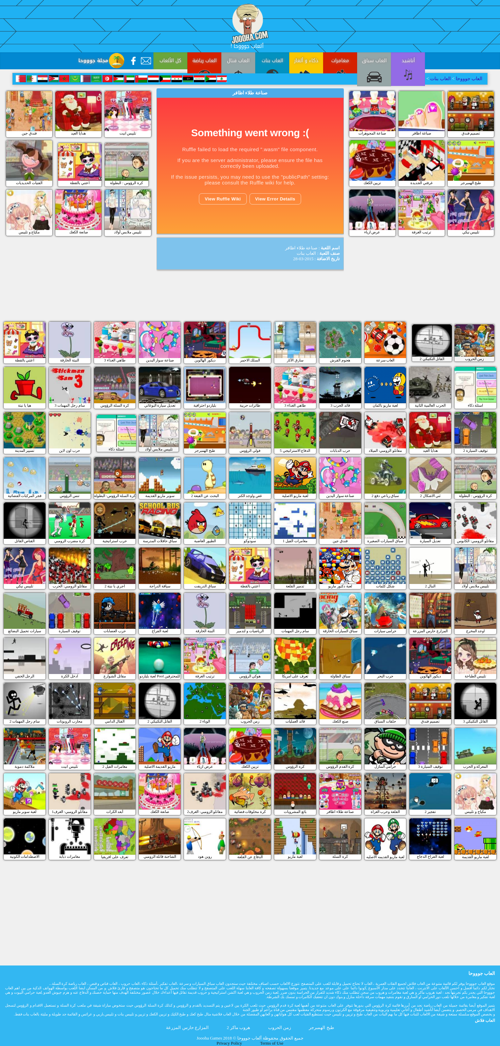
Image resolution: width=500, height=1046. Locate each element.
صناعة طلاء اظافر (340, 812)
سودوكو (250, 541)
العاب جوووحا (468, 78)
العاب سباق (374, 60)
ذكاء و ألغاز (306, 60)
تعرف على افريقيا (114, 857)
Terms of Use (271, 1043)
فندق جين (29, 133)
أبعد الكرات (115, 812)
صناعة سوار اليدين (160, 360)
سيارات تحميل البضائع (24, 631)
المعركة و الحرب (475, 766)
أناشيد (408, 60)
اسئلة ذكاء (475, 405)
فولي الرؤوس (250, 450)
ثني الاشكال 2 (430, 496)
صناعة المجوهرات (372, 133)
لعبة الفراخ (160, 631)
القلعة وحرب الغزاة (385, 812)
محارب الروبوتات (69, 721)
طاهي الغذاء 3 (114, 360)
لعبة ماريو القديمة (475, 857)
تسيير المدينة (25, 450)
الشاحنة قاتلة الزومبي (160, 856)
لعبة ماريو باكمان (385, 405)
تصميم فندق (471, 133)
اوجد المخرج (475, 631)
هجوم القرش (340, 360)
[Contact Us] (145, 60)
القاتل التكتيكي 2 (159, 721)
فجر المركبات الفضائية (25, 496)
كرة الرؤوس (295, 766)
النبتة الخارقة (69, 360)
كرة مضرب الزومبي (69, 541)
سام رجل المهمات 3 (70, 405)
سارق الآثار (295, 360)
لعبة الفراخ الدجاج (430, 856)
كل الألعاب (170, 60)
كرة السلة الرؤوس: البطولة (115, 496)
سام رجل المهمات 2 (25, 721)
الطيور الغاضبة (205, 541)
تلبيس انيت (127, 133)
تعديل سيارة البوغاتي (160, 405)
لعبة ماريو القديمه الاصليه (385, 857)
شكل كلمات (385, 586)
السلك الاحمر (250, 360)
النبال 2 (430, 586)
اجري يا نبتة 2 (115, 586)
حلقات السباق (385, 721)
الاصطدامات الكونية (25, 856)
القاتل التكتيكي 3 (475, 721)
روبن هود (205, 856)
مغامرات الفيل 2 (114, 766)
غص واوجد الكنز (250, 496)
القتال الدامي (115, 721)
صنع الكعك (340, 721)
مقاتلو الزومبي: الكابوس (475, 541)
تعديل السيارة (430, 541)
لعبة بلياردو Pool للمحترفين (160, 676)
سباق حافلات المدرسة (160, 541)
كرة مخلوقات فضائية (250, 812)
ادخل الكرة (69, 676)
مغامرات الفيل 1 (295, 541)
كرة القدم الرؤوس (340, 766)
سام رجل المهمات (295, 631)
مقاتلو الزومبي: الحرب (70, 586)
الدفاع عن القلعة (250, 857)
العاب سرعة (385, 360)
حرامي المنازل (385, 766)
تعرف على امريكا (295, 676)
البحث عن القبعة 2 (205, 496)
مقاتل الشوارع (115, 676)
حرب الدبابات (340, 450)
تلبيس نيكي (471, 232)
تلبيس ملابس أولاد (128, 232)
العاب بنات (272, 60)
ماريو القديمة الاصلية (160, 766)
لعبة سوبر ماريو (25, 812)
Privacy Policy (229, 1043)
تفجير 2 (430, 812)
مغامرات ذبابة (69, 856)
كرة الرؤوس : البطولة (475, 496)
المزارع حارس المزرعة (430, 631)
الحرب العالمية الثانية (430, 405)
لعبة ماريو (295, 856)
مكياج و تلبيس (29, 232)
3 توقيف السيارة (430, 766)
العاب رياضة (204, 60)
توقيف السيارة (69, 631)
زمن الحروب (250, 721)
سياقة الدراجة (159, 586)
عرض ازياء (372, 232)
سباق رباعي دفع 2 (385, 496)
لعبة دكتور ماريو (340, 586)
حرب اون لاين (69, 450)
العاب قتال (238, 60)
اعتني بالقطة (25, 360)
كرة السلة (340, 856)
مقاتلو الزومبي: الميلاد (385, 450)
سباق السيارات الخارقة (340, 631)
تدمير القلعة (295, 586)
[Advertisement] (103, 161)
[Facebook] (133, 60)
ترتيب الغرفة (421, 232)
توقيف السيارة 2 (475, 450)
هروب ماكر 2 (238, 1027)
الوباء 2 (205, 721)
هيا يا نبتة (24, 405)
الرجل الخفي (25, 676)
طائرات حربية (250, 405)
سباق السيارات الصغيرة (385, 541)
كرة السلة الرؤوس (114, 405)
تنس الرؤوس (69, 496)
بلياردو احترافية (204, 405)
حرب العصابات (115, 631)
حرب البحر (385, 676)
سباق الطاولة (340, 676)
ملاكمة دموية (25, 766)
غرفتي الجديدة (421, 183)
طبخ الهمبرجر (471, 183)
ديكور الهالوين (205, 360)
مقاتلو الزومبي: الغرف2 (205, 812)
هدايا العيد (78, 133)
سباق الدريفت (205, 586)
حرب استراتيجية (115, 541)
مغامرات (340, 60)
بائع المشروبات (295, 812)
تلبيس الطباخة (475, 676)
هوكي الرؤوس (250, 676)
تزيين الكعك (372, 183)
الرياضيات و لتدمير (250, 631)
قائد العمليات (295, 721)
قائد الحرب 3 (340, 405)
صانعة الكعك (78, 232)
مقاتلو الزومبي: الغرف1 (70, 812)
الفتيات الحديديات (29, 183)
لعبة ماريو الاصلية (295, 496)
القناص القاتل (25, 541)
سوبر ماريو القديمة (159, 496)
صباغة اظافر (421, 133)
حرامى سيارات (385, 631)
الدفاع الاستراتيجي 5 (295, 450)
